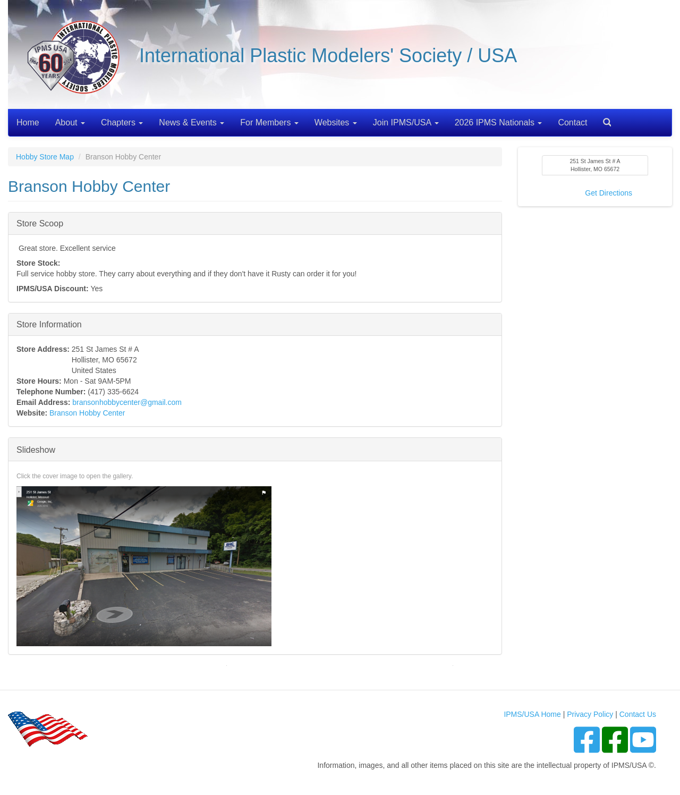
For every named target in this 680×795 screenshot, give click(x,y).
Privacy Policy (590, 714)
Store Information (49, 324)
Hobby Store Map (45, 157)
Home (27, 122)
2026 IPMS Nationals (498, 122)
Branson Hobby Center (87, 413)
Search (603, 118)
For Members (269, 122)
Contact (572, 122)
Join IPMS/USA (406, 122)
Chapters (122, 122)
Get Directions (608, 193)
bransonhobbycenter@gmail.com (127, 402)
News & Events (191, 122)
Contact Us (637, 714)
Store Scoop (39, 223)
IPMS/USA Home (532, 714)
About (70, 122)
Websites (335, 122)
